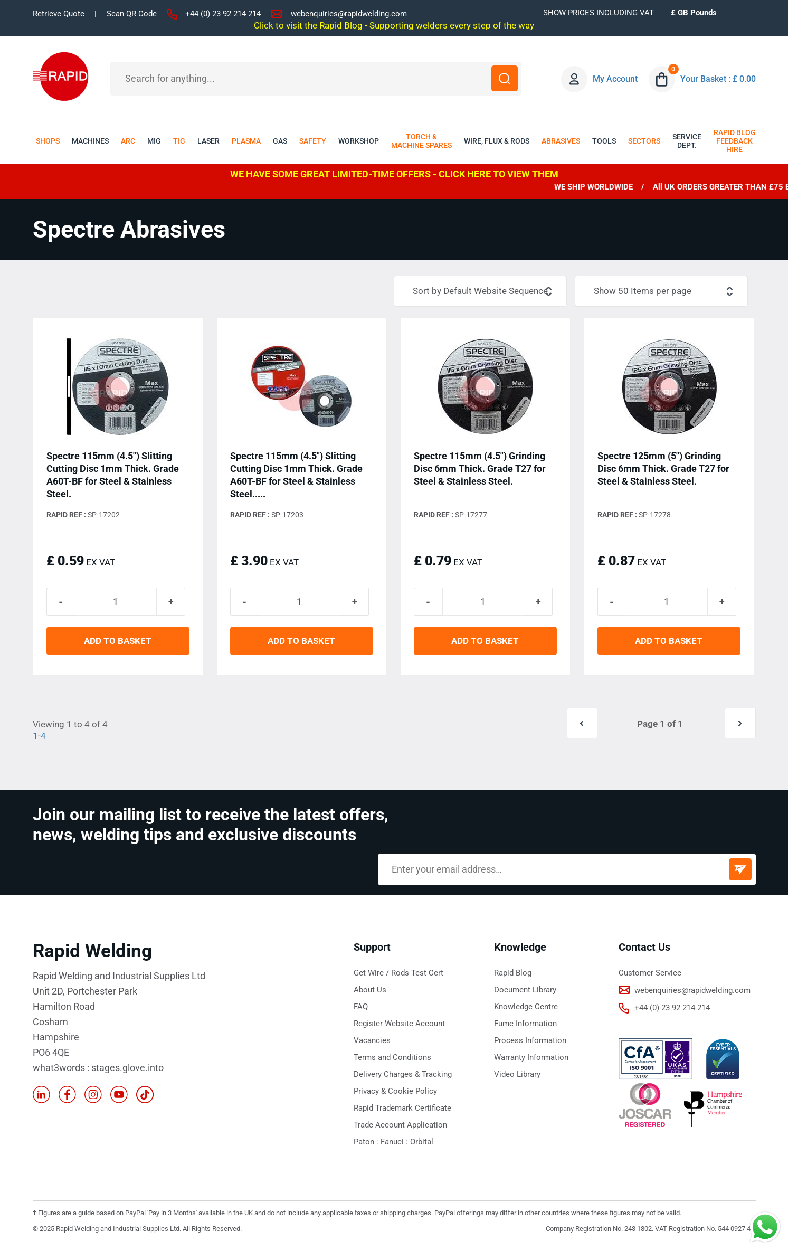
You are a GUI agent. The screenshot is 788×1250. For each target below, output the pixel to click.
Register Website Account (399, 1025)
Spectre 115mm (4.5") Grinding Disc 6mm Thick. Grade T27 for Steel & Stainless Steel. (480, 469)
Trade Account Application (400, 1126)
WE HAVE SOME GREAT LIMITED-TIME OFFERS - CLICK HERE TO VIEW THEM (394, 173)
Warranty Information (531, 1059)
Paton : (367, 1143)
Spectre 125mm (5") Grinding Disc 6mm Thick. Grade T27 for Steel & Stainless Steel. (663, 469)
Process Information (530, 1042)
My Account (615, 79)
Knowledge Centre (526, 1008)
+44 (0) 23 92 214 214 (223, 13)
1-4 (39, 738)
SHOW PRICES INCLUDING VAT (598, 12)
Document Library (525, 991)
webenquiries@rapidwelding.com (349, 13)
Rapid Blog (512, 974)
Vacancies (372, 1042)
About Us (370, 991)
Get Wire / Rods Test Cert (398, 974)
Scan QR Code (132, 13)
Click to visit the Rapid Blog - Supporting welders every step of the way (394, 25)
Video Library (517, 1076)
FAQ (361, 1008)
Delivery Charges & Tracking (403, 1076)
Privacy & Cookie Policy (395, 1092)
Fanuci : (395, 1143)
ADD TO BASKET (117, 643)
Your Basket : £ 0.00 (718, 79)
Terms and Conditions (392, 1059)
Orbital (421, 1143)
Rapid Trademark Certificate (402, 1109)
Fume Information (525, 1025)
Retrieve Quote (58, 13)
